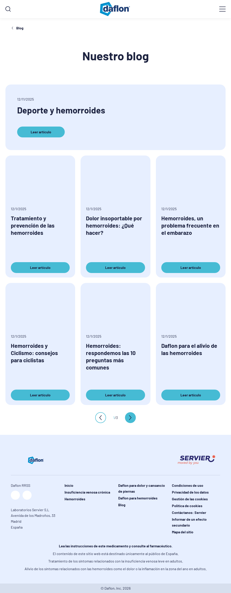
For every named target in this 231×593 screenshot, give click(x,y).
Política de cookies (187, 506)
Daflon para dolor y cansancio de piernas (141, 488)
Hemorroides (75, 499)
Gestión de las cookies (190, 499)
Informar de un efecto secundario (189, 522)
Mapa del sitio (182, 532)
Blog (17, 28)
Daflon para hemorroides (137, 498)
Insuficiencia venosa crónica (87, 492)
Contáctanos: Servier (189, 512)
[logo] (115, 9)
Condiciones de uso (187, 485)
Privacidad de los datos (190, 492)
